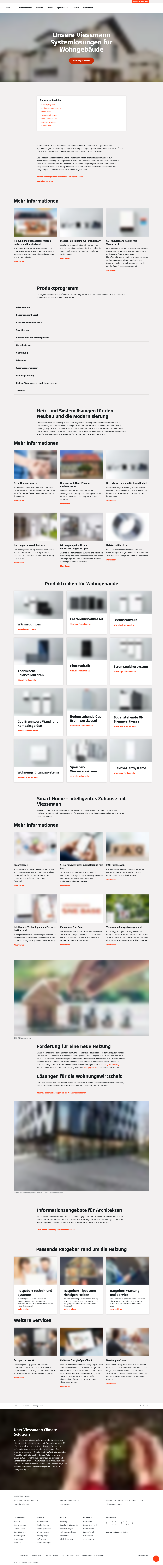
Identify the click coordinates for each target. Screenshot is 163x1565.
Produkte (39, 8)
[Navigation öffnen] (8, 7)
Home (16, 1406)
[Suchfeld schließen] (148, 7)
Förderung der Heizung (109, 1064)
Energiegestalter (91, 1067)
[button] (156, 1559)
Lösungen (25, 1406)
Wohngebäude (38, 1406)
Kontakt (76, 8)
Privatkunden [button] (88, 8)
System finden (62, 8)
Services (50, 8)
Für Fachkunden (25, 8)
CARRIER (35, 1562)
